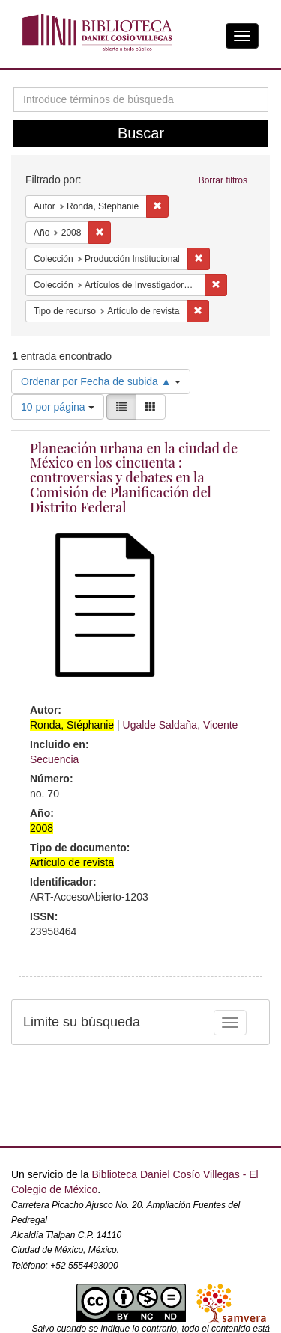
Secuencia (54, 759)
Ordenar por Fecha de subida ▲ (101, 381)
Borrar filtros (223, 180)
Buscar (141, 133)
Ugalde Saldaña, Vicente (180, 725)
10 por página (57, 407)
